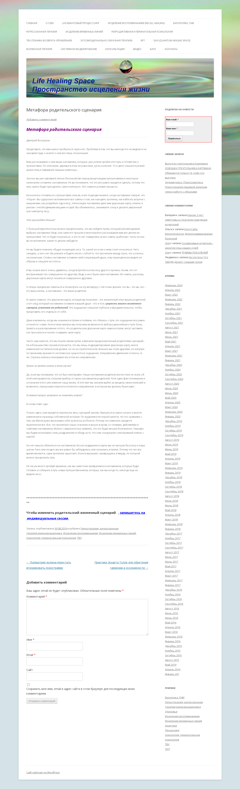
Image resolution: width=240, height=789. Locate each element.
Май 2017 (170, 566)
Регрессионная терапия (41, 31)
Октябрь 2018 (173, 486)
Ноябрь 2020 (172, 369)
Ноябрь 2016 (172, 594)
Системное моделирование (79, 49)
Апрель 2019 (172, 458)
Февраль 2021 (173, 355)
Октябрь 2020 (173, 374)
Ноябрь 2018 (172, 482)
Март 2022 (171, 294)
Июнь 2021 (171, 337)
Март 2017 (171, 575)
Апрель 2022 (172, 290)
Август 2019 (172, 440)
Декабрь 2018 (173, 477)
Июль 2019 (171, 444)
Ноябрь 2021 (172, 313)
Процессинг (172, 730)
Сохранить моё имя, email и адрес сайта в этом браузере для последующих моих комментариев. (80, 691)
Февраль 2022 (173, 299)
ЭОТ (167, 749)
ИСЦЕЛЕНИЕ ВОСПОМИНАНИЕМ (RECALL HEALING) (136, 23)
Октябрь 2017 (173, 543)
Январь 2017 (172, 585)
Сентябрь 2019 (174, 435)
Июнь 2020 (171, 393)
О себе (50, 23)
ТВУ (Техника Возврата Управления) (49, 40)
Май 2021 (170, 341)
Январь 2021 (172, 360)
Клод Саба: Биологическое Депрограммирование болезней (189, 233)
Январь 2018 (172, 529)
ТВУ (79, 538)
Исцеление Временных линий (84, 31)
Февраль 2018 (173, 524)
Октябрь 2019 (173, 430)
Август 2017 (172, 552)
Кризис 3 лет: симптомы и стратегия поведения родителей (186, 219)
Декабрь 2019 (173, 421)
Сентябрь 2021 (174, 323)
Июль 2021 (171, 332)
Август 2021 (172, 327)
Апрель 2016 (172, 627)
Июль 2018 (171, 501)
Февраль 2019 (173, 468)
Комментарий (36, 596)
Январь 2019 (172, 472)
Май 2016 (170, 622)
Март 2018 (171, 519)
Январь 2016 (172, 641)
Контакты (171, 49)
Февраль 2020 (173, 412)
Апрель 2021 (172, 346)
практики (171, 725)
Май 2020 (170, 397)
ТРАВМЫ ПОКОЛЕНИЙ (195, 252)
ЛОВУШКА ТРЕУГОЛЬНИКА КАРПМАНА (188, 168)
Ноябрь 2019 (172, 426)
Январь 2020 (172, 416)
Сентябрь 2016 (174, 604)
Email (31, 655)
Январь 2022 (172, 304)
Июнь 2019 (171, 449)
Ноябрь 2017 (172, 538)
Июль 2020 (171, 388)
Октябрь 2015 (173, 655)
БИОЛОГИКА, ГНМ (183, 23)
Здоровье (171, 711)
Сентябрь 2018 (174, 491)
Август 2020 (172, 383)
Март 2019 (171, 463)
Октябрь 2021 (173, 318)
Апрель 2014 (172, 669)
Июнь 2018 (171, 505)
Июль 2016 (171, 613)
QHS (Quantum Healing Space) (171, 40)
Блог (153, 49)
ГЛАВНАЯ (31, 23)
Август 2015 (172, 660)
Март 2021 (171, 351)
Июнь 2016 (171, 618)
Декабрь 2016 (173, 590)
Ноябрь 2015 (172, 650)
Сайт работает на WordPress (43, 772)
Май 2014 (170, 664)
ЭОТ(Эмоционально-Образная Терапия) (106, 40)
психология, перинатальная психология (51, 538)
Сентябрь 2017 (174, 547)
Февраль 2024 (173, 285)
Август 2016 (172, 608)
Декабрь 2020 (173, 365)
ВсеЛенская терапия (39, 49)
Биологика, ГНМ (174, 697)
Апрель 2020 (172, 402)
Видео (137, 49)
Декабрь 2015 (173, 646)
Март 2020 (171, 407)
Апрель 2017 (172, 571)
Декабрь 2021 (173, 308)
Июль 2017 (171, 557)
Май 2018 (170, 510)
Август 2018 (172, 496)
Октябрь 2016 (173, 599)
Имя (30, 639)
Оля (167, 243)
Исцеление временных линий (117, 533)
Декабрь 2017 (173, 533)
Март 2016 (171, 632)
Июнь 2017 (171, 561)
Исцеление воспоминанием (80, 533)
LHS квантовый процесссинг (80, 23)
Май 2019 (170, 454)
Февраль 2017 (173, 580)
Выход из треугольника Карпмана (186, 163)
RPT (143, 40)
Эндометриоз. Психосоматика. (184, 182)
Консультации (115, 49)
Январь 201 (172, 674)
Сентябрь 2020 (174, 379)
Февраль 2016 (173, 636)
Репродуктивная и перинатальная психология (142, 31)
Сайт (29, 670)
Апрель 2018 (172, 515)
